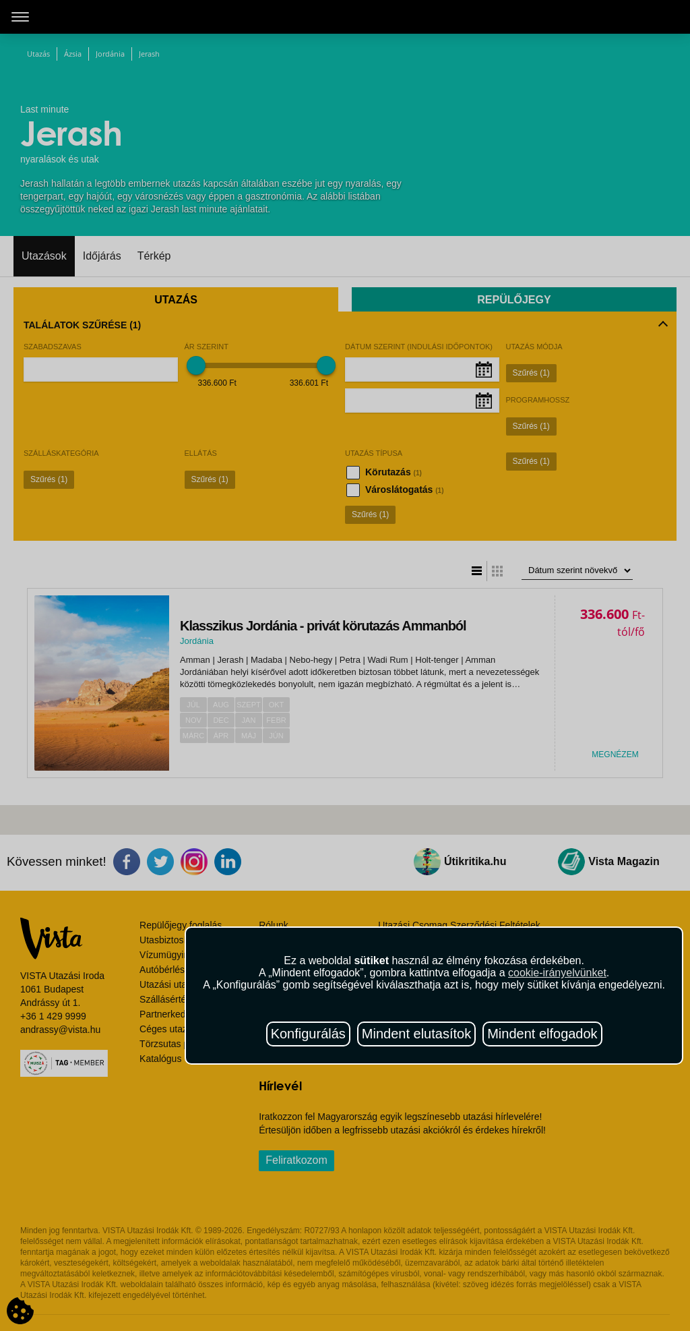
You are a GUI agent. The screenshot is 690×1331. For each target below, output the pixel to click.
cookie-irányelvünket (557, 972)
